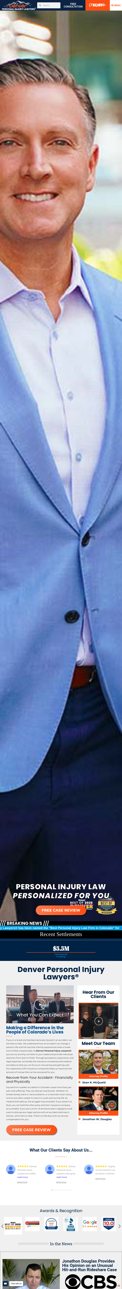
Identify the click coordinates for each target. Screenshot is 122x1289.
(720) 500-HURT (97, 5)
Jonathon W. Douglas (97, 1119)
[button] (40, 1004)
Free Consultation (73, 5)
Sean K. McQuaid (94, 1082)
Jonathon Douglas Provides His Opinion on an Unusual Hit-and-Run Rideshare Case (89, 1265)
